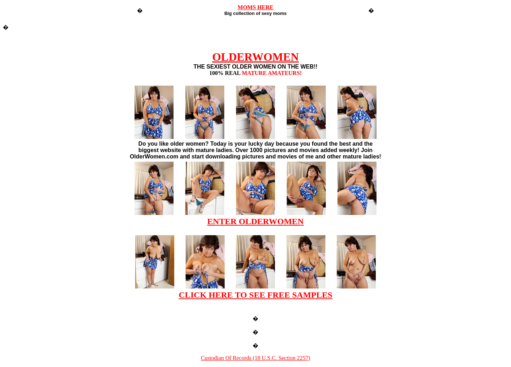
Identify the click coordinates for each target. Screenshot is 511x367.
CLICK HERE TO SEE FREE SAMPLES (255, 294)
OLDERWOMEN (255, 56)
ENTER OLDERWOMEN (255, 221)
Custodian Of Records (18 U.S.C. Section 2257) (255, 358)
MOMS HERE (256, 7)
